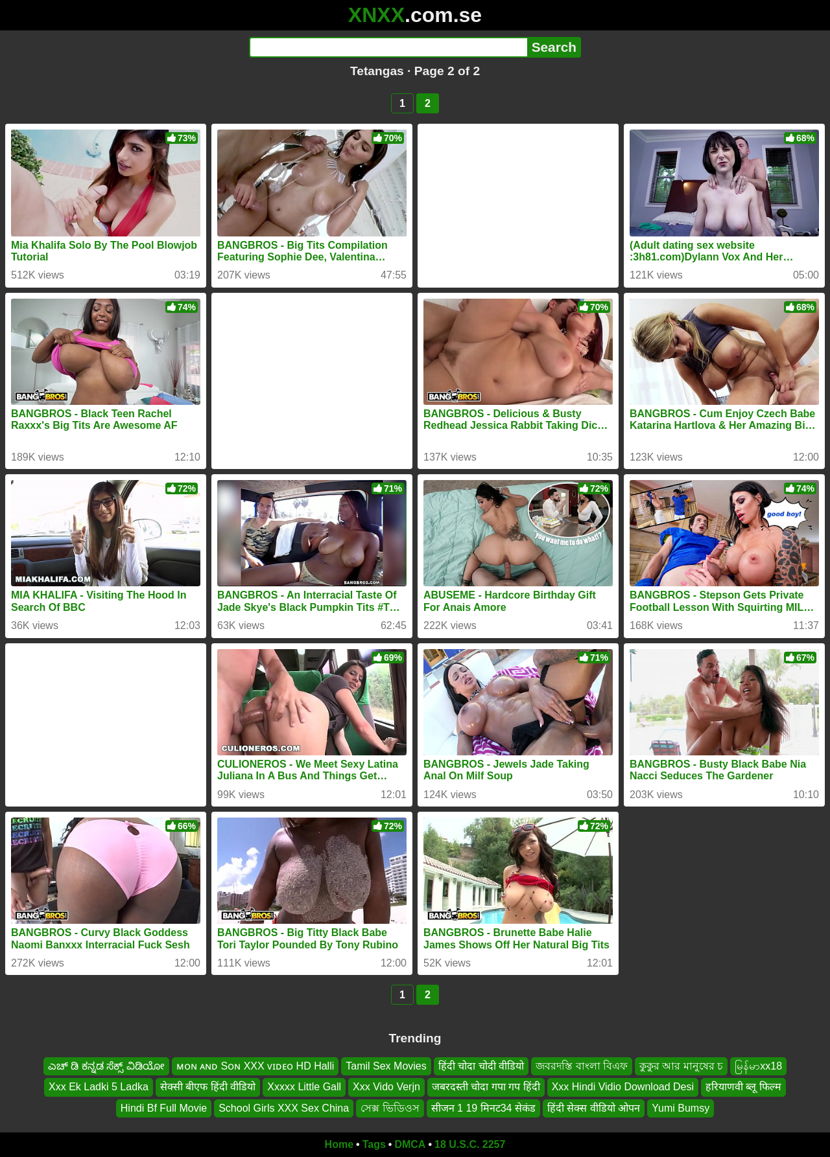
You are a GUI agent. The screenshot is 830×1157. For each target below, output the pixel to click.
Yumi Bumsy (680, 1108)
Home (339, 1144)
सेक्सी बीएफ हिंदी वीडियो (207, 1086)
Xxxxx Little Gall (304, 1086)
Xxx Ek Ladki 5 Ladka (98, 1086)
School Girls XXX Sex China (284, 1108)
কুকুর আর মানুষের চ (681, 1065)
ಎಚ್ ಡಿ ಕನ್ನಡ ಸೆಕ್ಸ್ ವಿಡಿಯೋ (106, 1065)
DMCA (409, 1144)
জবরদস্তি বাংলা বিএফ (582, 1065)
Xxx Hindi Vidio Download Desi (623, 1086)
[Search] (388, 47)
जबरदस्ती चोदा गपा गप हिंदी (486, 1086)
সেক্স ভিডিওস (390, 1108)
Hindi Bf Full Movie (164, 1108)
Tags (374, 1144)
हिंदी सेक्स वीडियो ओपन (593, 1108)
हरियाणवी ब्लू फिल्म (743, 1086)
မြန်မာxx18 (758, 1065)
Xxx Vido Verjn (386, 1086)
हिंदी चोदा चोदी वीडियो (481, 1065)
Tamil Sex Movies (386, 1065)
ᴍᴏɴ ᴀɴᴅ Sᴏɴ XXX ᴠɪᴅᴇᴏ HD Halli (255, 1065)
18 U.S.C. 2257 (469, 1144)
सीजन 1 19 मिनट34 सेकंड (483, 1108)
